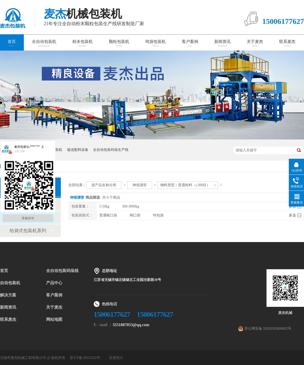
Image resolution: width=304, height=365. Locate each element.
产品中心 (54, 283)
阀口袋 (135, 215)
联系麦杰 (287, 43)
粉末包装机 (82, 43)
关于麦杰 (255, 43)
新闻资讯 (222, 43)
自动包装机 (10, 283)
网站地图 (54, 319)
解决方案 (8, 295)
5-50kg (104, 206)
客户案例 (190, 43)
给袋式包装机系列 (28, 230)
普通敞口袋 (108, 215)
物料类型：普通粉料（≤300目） (185, 185)
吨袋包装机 (155, 43)
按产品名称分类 (103, 185)
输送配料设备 (77, 150)
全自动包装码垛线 (62, 270)
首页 (4, 270)
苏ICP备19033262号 (85, 358)
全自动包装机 (44, 43)
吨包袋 (158, 215)
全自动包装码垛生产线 (110, 150)
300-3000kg (130, 206)
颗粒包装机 (119, 43)
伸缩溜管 (139, 185)
